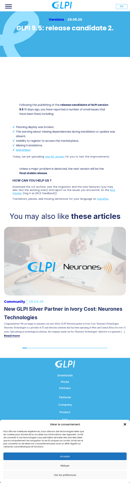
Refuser (65, 465)
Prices (65, 382)
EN (121, 6)
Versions (56, 19)
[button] (125, 424)
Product (65, 412)
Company (65, 405)
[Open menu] (8, 6)
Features (65, 397)
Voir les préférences (65, 475)
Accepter (65, 456)
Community (14, 301)
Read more (12, 336)
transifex (103, 199)
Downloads (65, 375)
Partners (65, 388)
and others (23, 150)
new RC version (55, 156)
